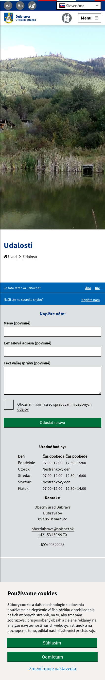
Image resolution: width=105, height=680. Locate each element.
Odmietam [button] (52, 657)
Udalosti (30, 256)
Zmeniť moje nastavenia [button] (52, 668)
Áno (89, 288)
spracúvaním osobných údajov (54, 407)
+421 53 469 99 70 (52, 534)
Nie (98, 288)
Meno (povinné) (17, 323)
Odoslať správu (52, 422)
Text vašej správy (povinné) (27, 362)
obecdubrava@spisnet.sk (53, 528)
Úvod (10, 256)
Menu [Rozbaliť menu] (89, 17)
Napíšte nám (90, 300)
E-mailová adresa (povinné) (28, 342)
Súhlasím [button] (52, 643)
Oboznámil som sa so (54, 407)
